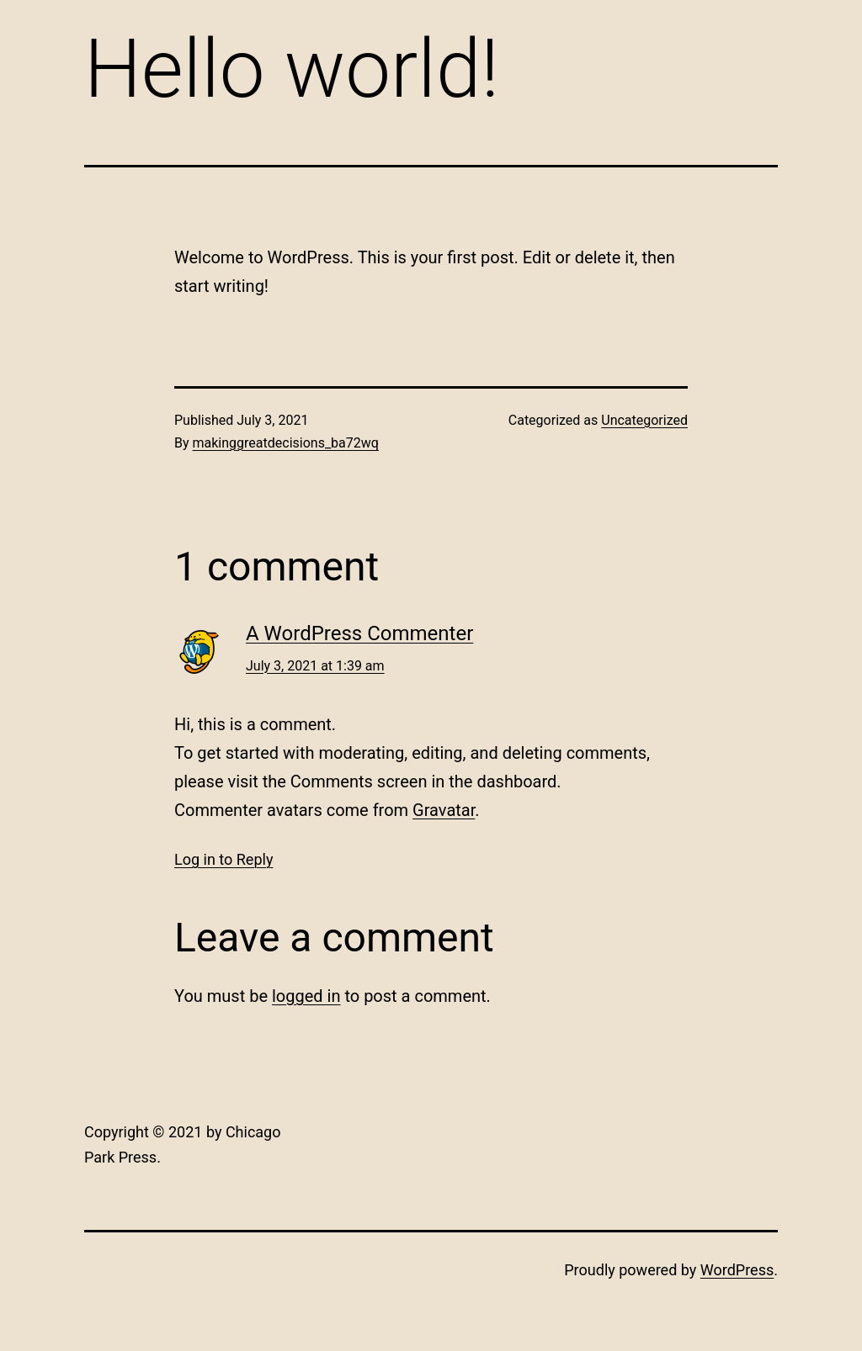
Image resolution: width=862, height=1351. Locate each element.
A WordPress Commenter (359, 633)
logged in (306, 996)
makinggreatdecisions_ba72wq (286, 443)
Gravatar (443, 810)
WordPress (737, 1270)
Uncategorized (644, 420)
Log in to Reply (223, 859)
